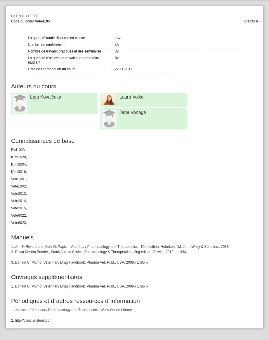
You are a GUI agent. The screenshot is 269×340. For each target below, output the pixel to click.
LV (13, 16)
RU (24, 16)
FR (36, 16)
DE (30, 16)
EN (18, 16)
